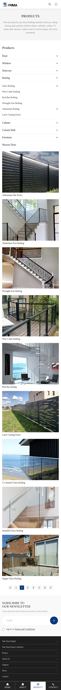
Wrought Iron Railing (12, 103)
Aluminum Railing (10, 109)
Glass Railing (8, 86)
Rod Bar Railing (9, 97)
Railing (6, 77)
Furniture (7, 137)
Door (4, 55)
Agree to (18, 629)
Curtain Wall (8, 130)
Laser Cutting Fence (11, 114)
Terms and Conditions (25, 629)
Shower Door (9, 144)
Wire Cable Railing (11, 91)
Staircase (7, 70)
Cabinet (6, 122)
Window (6, 63)
